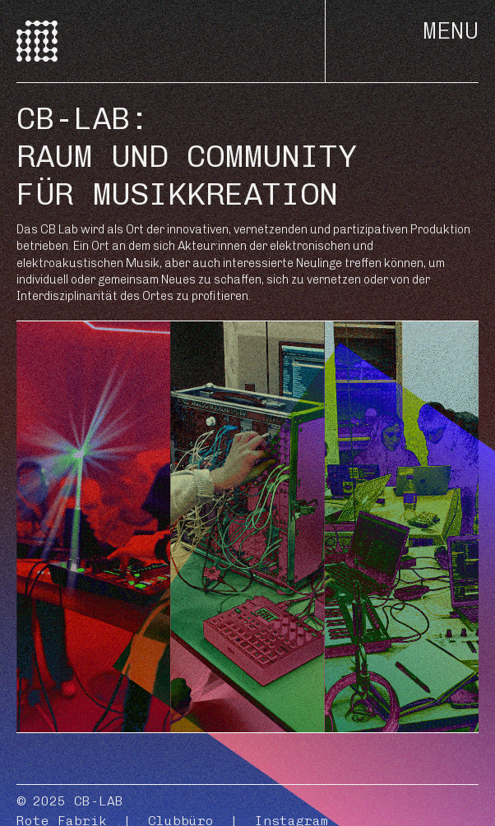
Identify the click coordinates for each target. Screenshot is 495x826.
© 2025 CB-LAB (69, 801)
